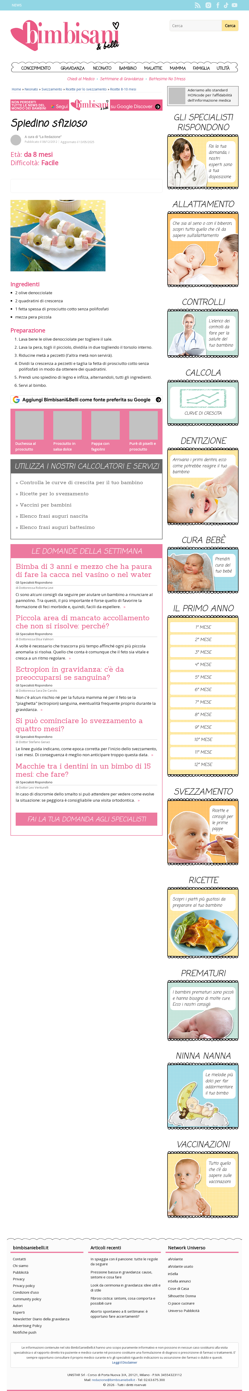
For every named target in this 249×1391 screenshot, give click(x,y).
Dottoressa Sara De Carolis (38, 690)
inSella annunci (179, 1281)
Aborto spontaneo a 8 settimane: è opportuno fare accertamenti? (119, 1314)
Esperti (19, 1312)
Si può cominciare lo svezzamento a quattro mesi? (79, 725)
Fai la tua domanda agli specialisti (86, 820)
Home (16, 89)
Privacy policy (24, 1285)
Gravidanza (73, 69)
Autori (18, 1305)
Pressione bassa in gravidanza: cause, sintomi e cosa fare (121, 1274)
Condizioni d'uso (26, 1292)
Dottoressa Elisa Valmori (36, 639)
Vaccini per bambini (46, 505)
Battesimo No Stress (167, 79)
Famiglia (201, 69)
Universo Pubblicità (183, 1310)
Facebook (218, 5)
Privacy (19, 1279)
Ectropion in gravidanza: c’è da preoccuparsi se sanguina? (70, 673)
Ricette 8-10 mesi (123, 89)
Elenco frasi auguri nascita (54, 516)
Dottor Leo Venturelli (33, 787)
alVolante (175, 1259)
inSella (173, 1273)
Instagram (208, 5)
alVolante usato (180, 1266)
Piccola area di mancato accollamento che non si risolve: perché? (82, 622)
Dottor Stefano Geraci (34, 742)
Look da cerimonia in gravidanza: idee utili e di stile (126, 1287)
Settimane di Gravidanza (121, 79)
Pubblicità (21, 1272)
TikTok (226, 5)
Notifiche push (24, 1332)
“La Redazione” (50, 136)
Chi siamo (20, 1265)
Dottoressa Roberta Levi (36, 588)
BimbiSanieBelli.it (65, 36)
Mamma (178, 69)
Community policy (27, 1299)
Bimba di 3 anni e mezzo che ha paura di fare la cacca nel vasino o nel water (84, 571)
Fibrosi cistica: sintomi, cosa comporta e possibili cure (123, 1301)
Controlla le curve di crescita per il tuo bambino (81, 482)
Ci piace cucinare (181, 1303)
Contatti (19, 1259)
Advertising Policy (27, 1325)
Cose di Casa (178, 1288)
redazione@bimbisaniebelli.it (113, 1380)
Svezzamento (52, 89)
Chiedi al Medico (80, 79)
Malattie (153, 69)
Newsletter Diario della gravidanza (41, 1318)
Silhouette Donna (182, 1295)
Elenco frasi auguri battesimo (57, 527)
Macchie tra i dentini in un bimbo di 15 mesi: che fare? (83, 770)
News (17, 5)
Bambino (128, 69)
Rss (197, 5)
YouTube (234, 5)
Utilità (223, 69)
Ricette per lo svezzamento (86, 89)
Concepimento (36, 69)
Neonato (102, 69)
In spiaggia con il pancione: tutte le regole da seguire (124, 1261)
